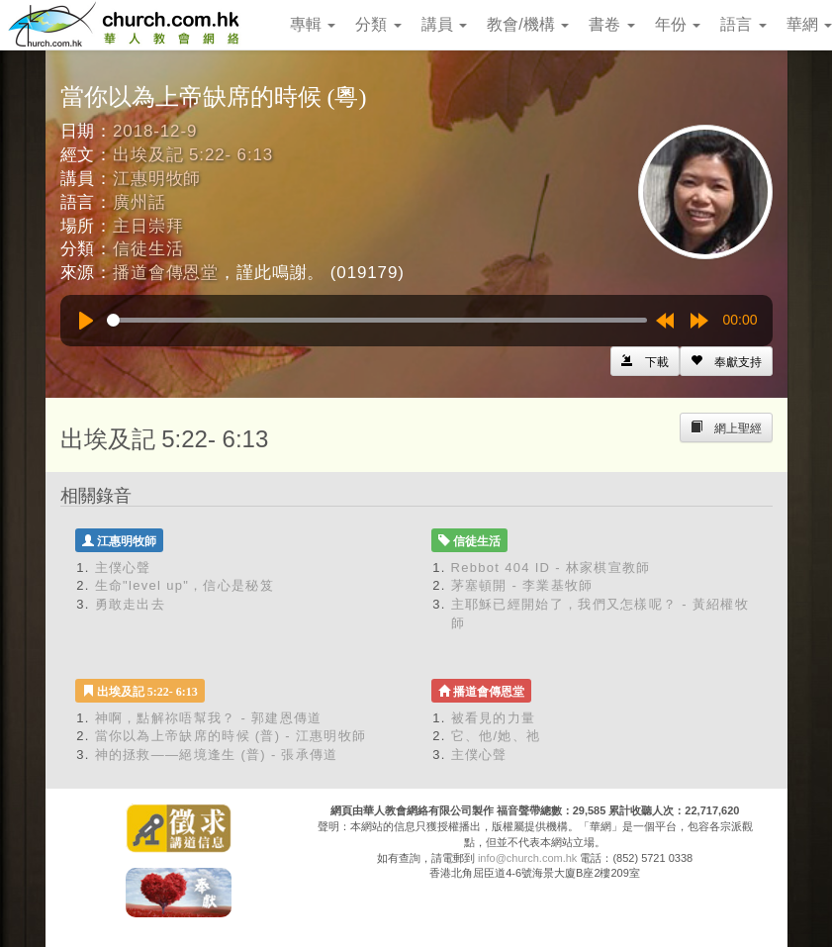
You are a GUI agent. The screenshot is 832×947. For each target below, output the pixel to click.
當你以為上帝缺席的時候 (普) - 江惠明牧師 (231, 735)
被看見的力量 (493, 717)
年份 (677, 24)
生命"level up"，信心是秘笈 (184, 585)
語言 (743, 24)
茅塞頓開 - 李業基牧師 (522, 585)
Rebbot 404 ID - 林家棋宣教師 (551, 567)
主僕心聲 (123, 567)
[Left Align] (726, 361)
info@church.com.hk (527, 858)
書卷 (611, 24)
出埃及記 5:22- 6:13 (193, 154)
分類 (378, 24)
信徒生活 (148, 248)
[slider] (377, 320)
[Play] (86, 320)
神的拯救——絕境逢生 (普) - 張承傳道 (216, 754)
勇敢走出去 (130, 604)
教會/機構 (528, 24)
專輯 (312, 24)
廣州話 (139, 202)
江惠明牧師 (157, 178)
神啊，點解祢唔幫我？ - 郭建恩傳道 (209, 717)
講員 (444, 24)
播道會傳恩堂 (166, 272)
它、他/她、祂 (496, 735)
